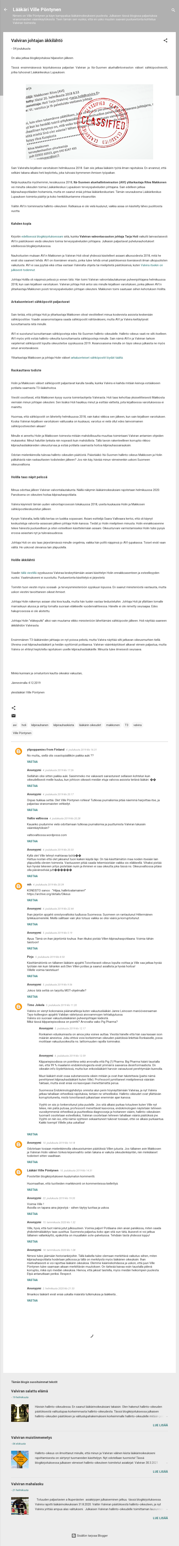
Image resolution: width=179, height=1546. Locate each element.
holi (24, 725)
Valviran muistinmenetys (31, 1437)
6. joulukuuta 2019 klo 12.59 (70, 1055)
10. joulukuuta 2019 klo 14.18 (59, 1142)
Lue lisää (160, 1425)
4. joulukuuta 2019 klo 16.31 (81, 749)
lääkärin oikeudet (90, 725)
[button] (165, 41)
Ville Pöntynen (22, 733)
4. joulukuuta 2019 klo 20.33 (58, 849)
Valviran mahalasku (27, 1484)
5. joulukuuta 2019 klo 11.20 (61, 1005)
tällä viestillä (29, 573)
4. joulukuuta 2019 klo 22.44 (58, 908)
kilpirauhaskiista (64, 725)
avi (15, 725)
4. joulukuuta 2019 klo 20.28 (65, 818)
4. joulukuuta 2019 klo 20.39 (48, 884)
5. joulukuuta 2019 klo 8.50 (50, 956)
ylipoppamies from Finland (45, 749)
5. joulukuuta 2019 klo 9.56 (57, 984)
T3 (126, 725)
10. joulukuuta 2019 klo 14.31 (76, 1170)
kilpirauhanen (39, 725)
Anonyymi (34, 1143)
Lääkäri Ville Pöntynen (37, 9)
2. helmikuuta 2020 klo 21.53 (58, 1288)
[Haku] (173, 11)
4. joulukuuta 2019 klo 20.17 (58, 794)
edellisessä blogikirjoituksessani (42, 236)
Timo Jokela (35, 1005)
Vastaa (32, 761)
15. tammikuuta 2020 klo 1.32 (59, 1222)
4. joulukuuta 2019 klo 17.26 (58, 770)
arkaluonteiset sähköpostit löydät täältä (97, 357)
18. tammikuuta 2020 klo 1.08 (59, 1250)
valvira (137, 725)
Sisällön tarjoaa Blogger (89, 1535)
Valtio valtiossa (37, 818)
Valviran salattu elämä (29, 1391)
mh (29, 884)
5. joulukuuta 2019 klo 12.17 (70, 1028)
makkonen (113, 725)
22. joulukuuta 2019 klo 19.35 (59, 1198)
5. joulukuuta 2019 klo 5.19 (57, 932)
